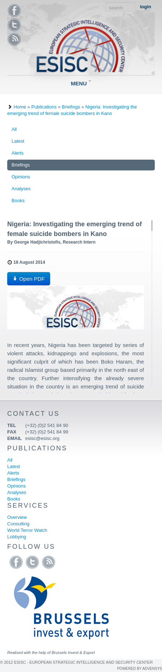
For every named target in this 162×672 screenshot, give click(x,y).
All (14, 129)
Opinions (21, 176)
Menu (81, 83)
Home (20, 107)
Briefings (71, 107)
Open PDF (29, 279)
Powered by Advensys (139, 669)
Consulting (18, 523)
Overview (17, 517)
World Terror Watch (27, 530)
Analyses (21, 188)
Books (18, 200)
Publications (44, 107)
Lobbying (16, 536)
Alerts (17, 153)
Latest (18, 141)
